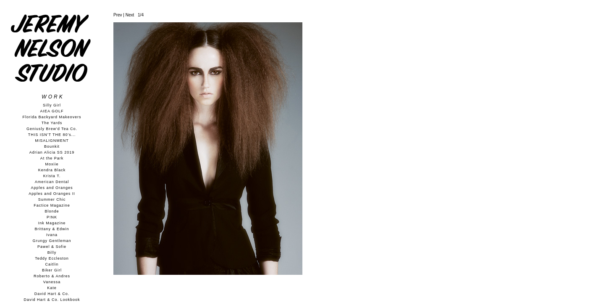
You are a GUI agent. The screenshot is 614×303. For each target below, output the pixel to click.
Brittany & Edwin (51, 229)
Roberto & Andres (52, 276)
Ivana (52, 235)
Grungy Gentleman (51, 241)
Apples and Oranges (52, 188)
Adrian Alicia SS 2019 (52, 152)
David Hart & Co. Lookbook (52, 300)
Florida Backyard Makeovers (51, 117)
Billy (52, 252)
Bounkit (52, 146)
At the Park (52, 158)
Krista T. (51, 176)
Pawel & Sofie (51, 247)
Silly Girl (52, 105)
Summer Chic (52, 199)
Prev (117, 15)
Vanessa (51, 282)
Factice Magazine (52, 205)
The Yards (52, 123)
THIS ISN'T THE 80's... (52, 135)
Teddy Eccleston (52, 258)
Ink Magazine (52, 223)
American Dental (52, 182)
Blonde (52, 211)
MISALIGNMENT (52, 140)
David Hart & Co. (52, 294)
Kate (52, 288)
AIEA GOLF (51, 111)
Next (130, 15)
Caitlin (51, 264)
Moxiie (51, 164)
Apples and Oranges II (52, 193)
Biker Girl (52, 270)
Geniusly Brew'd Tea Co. (51, 129)
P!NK (52, 217)
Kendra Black (52, 170)
